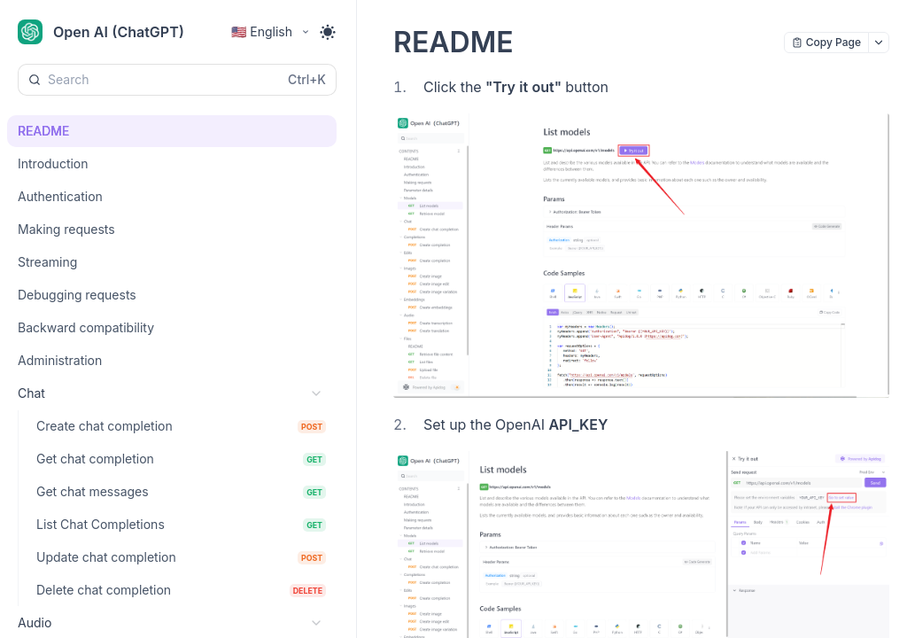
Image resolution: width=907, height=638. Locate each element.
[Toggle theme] (328, 32)
